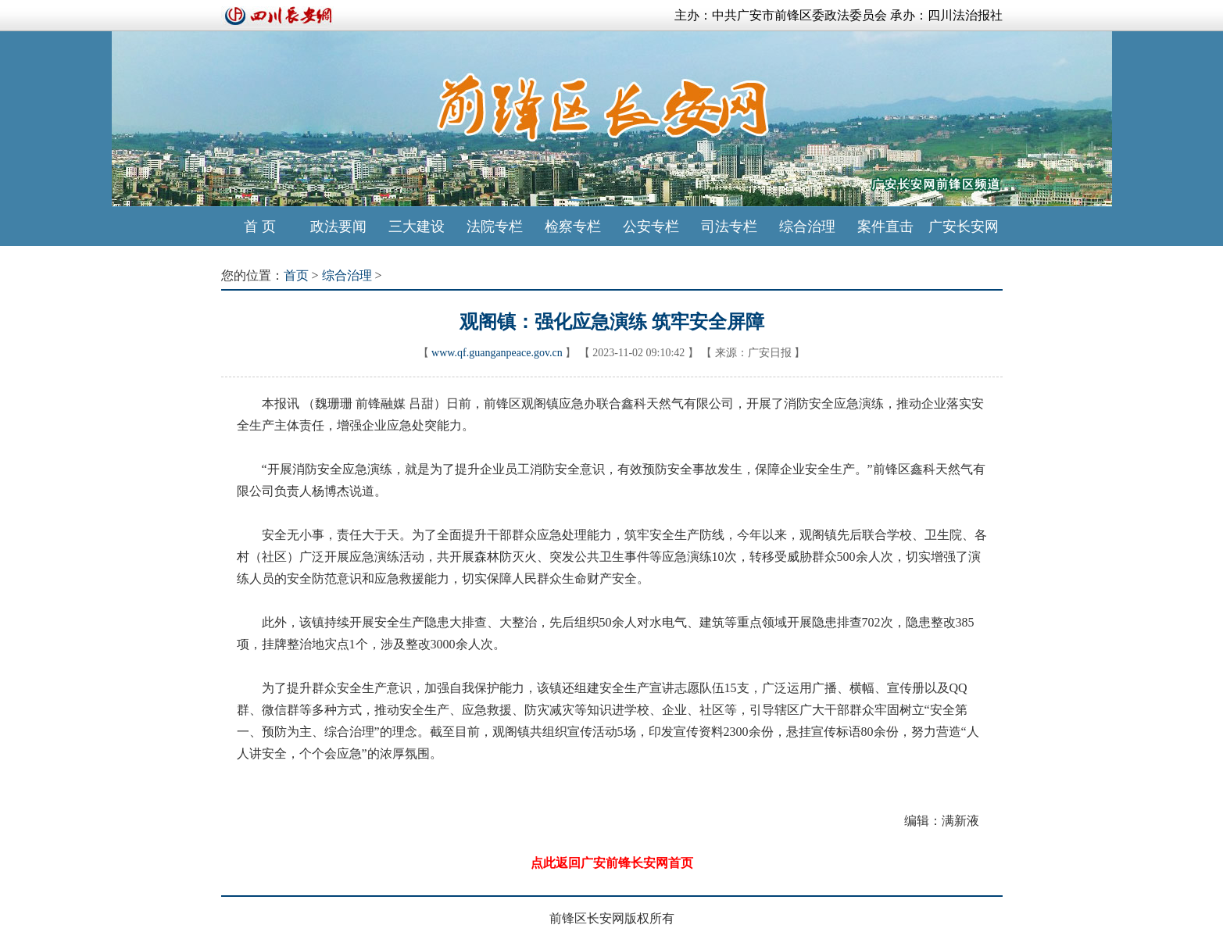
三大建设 (416, 226)
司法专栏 (729, 226)
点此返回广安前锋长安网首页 (612, 863)
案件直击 (885, 226)
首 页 (260, 226)
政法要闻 (338, 226)
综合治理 (807, 226)
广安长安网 (963, 226)
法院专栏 (495, 226)
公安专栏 (651, 226)
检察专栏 (573, 226)
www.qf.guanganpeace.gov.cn (497, 353)
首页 (296, 275)
